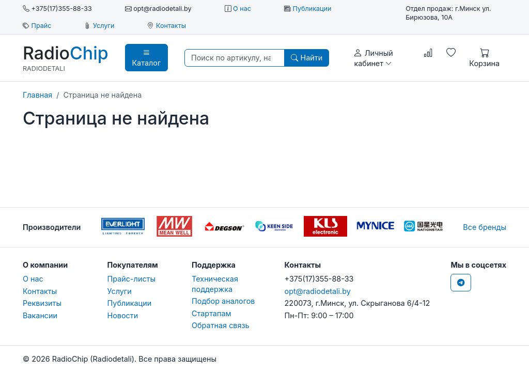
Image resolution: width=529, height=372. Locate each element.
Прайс (42, 25)
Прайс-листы (131, 278)
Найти (306, 57)
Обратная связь (221, 325)
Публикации (311, 8)
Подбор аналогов (223, 301)
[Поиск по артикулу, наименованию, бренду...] (234, 57)
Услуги (103, 25)
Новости (122, 315)
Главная (37, 94)
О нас (242, 8)
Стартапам (211, 313)
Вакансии (40, 315)
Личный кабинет (373, 57)
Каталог (146, 57)
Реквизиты (42, 303)
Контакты (171, 25)
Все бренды (484, 227)
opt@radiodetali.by (318, 291)
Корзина (484, 57)
